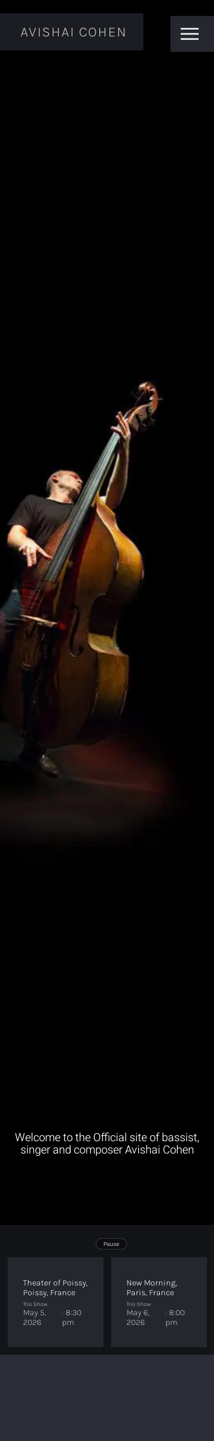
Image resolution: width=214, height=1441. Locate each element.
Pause (111, 1243)
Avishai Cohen (73, 32)
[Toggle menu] (190, 34)
